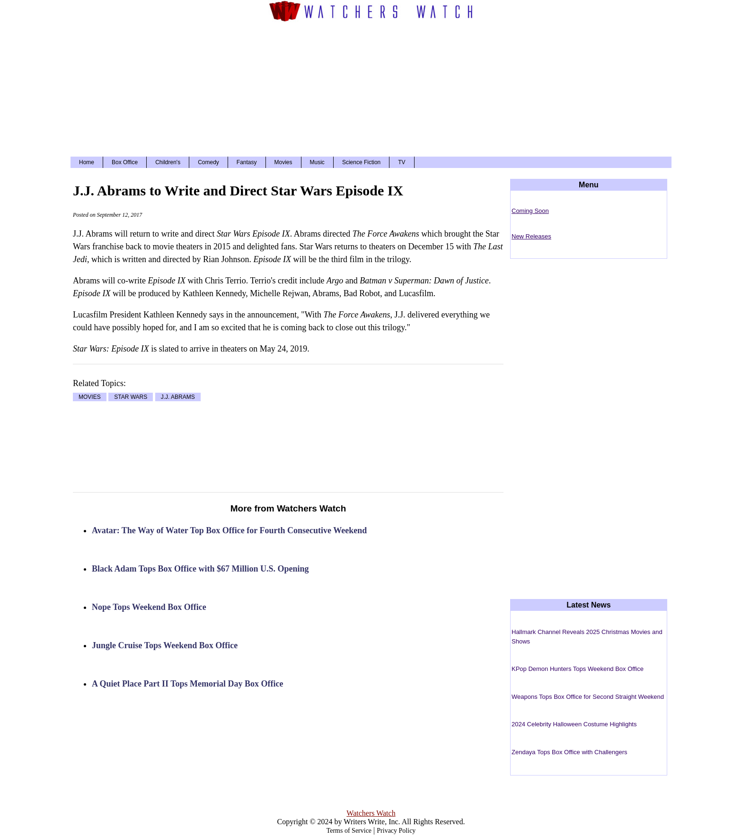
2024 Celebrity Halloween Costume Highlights (574, 724)
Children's (167, 162)
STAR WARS (130, 397)
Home (86, 162)
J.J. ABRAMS (178, 397)
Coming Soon (530, 210)
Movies (283, 162)
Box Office (125, 162)
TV (401, 162)
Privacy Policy (396, 830)
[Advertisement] (371, 88)
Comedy (208, 162)
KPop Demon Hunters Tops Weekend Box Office (578, 668)
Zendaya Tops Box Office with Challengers (569, 752)
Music (317, 162)
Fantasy (247, 162)
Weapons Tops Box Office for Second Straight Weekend (588, 696)
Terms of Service (349, 830)
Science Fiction (361, 162)
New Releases (531, 236)
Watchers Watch (370, 813)
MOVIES (90, 397)
